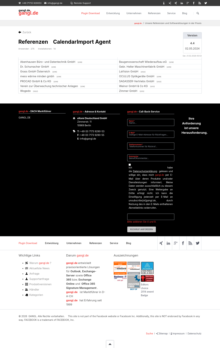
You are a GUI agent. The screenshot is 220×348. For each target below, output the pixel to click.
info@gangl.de (88, 138)
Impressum (178, 333)
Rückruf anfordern (141, 229)
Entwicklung (113, 13)
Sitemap (163, 333)
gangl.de (28, 13)
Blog (184, 13)
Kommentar (133, 156)
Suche (149, 333)
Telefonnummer (136, 144)
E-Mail (133, 133)
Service (171, 13)
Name (133, 121)
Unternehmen (133, 13)
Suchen (197, 13)
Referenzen (154, 13)
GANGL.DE (24, 117)
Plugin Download (90, 13)
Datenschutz (194, 333)
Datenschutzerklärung (145, 171)
